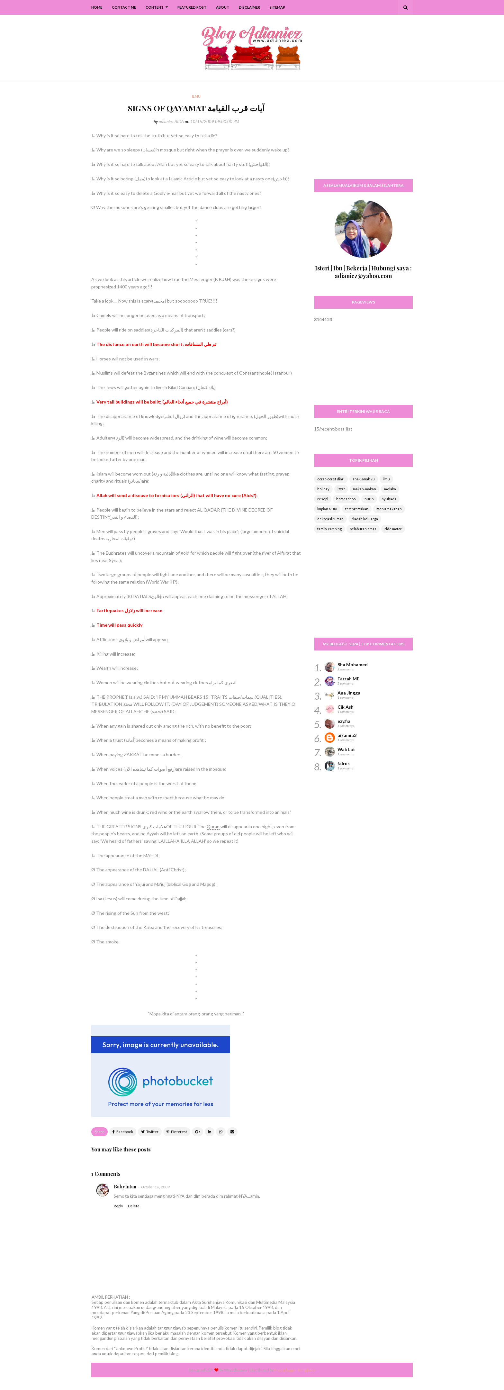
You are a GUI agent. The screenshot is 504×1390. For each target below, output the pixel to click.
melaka (390, 489)
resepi (322, 499)
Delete (134, 1206)
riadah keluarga (365, 519)
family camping (329, 529)
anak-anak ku (364, 479)
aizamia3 (347, 735)
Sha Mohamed (353, 664)
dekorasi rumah (330, 519)
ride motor (393, 529)
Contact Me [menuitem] (124, 7)
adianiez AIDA (171, 121)
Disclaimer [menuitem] (249, 7)
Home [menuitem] (96, 7)
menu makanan (389, 509)
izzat (341, 489)
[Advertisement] (363, 133)
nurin (369, 499)
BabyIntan (125, 1187)
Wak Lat (346, 749)
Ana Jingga (349, 692)
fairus (344, 763)
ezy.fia (344, 721)
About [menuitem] (222, 7)
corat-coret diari (331, 479)
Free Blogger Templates (294, 1369)
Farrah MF (348, 678)
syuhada (389, 499)
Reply (118, 1206)
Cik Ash (346, 707)
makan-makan (364, 489)
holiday (323, 489)
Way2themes (235, 1369)
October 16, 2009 (155, 1187)
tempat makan (356, 509)
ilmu (386, 479)
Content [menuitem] (155, 7)
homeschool (346, 499)
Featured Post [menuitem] (191, 7)
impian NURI (327, 509)
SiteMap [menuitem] (277, 7)
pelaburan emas (363, 529)
